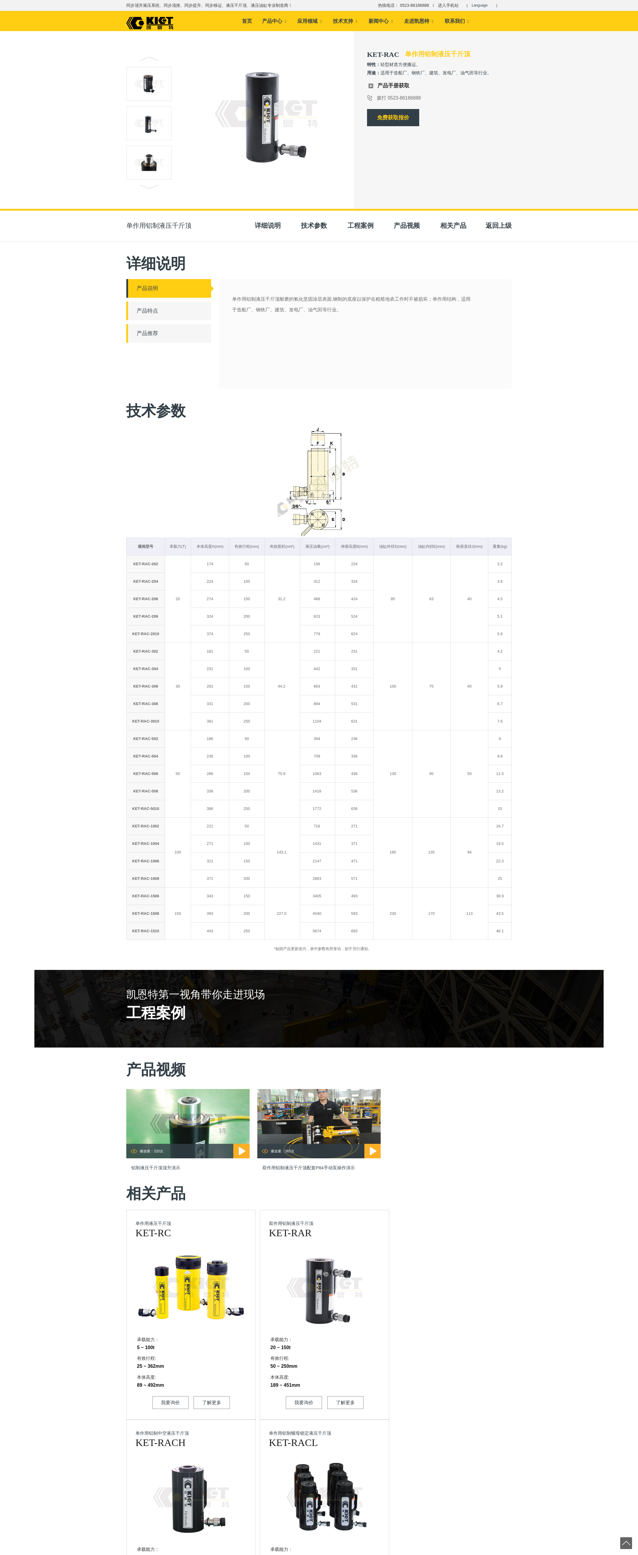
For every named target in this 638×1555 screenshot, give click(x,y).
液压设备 (411, 1505)
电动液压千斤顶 (471, 1550)
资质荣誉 (249, 1478)
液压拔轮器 (413, 1469)
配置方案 (303, 1478)
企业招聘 (249, 1515)
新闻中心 (381, 22)
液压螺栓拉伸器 (417, 1487)
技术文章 (303, 1487)
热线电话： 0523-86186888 (400, 5)
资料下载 (303, 1496)
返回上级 (499, 228)
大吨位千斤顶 (500, 1550)
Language (481, 5)
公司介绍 (249, 1469)
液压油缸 (357, 1515)
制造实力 (249, 1487)
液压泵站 (411, 1514)
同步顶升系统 (421, 1550)
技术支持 (345, 22)
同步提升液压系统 (365, 1487)
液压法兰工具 (415, 1496)
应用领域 (309, 22)
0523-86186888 (161, 1467)
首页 (247, 22)
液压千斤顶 (359, 1505)
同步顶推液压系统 (365, 1478)
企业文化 (249, 1505)
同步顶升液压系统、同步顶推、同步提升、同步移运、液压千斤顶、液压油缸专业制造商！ (209, 5)
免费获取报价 (393, 120)
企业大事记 (251, 1496)
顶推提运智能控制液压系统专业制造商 (319, 1429)
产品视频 (303, 1469)
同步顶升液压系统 (365, 1469)
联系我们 (457, 22)
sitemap (208, 1550)
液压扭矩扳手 (415, 1478)
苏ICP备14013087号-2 (236, 1550)
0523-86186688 (161, 1477)
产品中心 (274, 22)
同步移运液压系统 (365, 1496)
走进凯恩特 (418, 22)
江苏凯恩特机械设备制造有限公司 (155, 1550)
